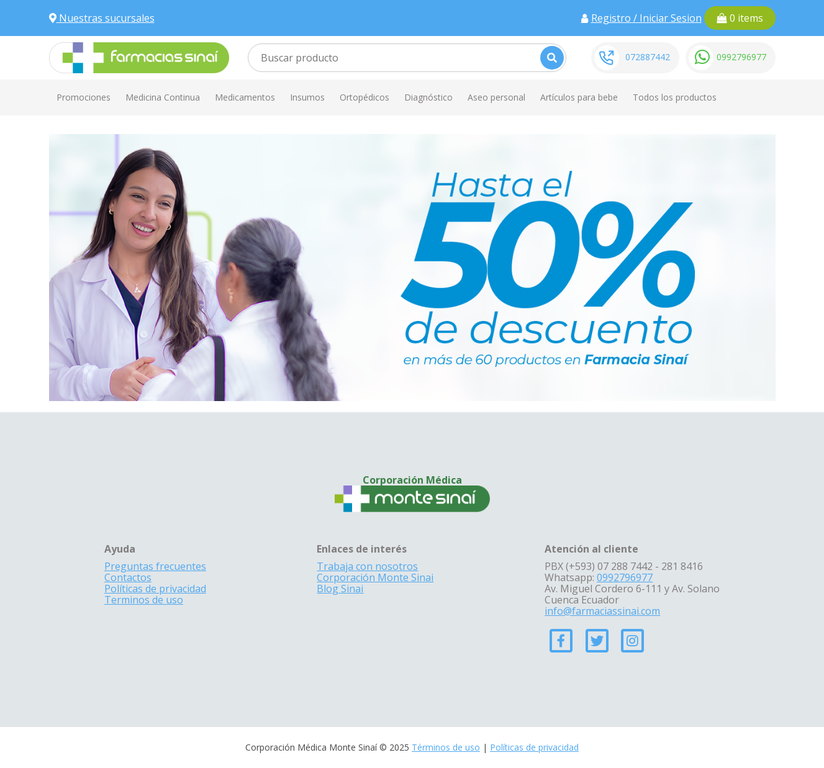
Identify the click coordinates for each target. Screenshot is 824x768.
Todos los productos (675, 97)
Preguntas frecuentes (155, 566)
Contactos (128, 577)
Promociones (84, 97)
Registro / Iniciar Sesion (646, 18)
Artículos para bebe (579, 97)
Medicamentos (245, 97)
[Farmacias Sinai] (139, 56)
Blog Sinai (340, 588)
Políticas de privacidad (155, 588)
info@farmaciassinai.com (602, 611)
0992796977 (741, 57)
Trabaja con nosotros (367, 566)
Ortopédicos (364, 97)
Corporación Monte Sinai (375, 577)
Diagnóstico (428, 97)
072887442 (647, 57)
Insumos (307, 97)
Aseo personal (496, 97)
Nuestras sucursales (102, 18)
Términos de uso (446, 747)
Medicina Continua (162, 97)
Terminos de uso (143, 600)
